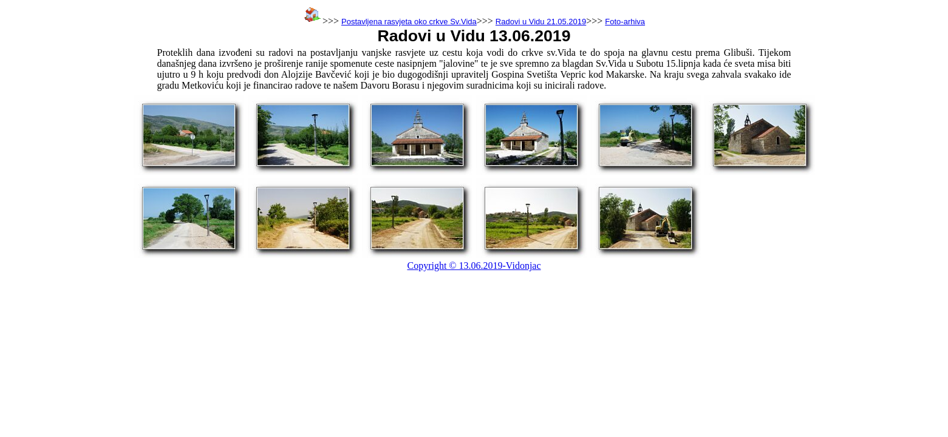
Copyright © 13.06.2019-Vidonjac (473, 265)
